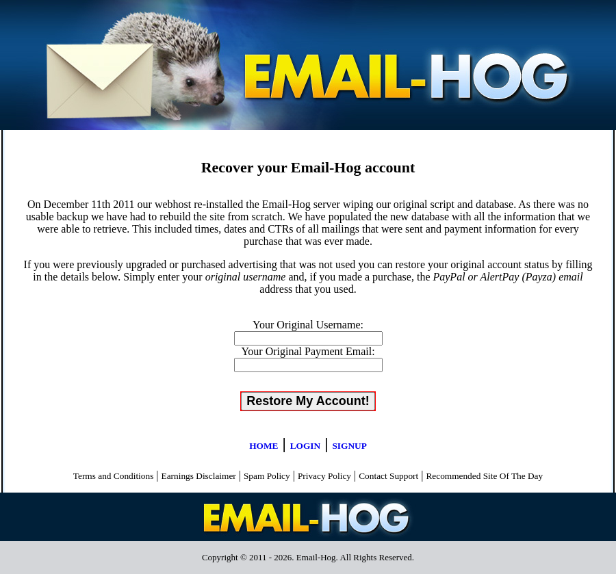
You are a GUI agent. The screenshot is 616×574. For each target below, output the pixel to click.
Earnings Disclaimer (199, 476)
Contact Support (388, 476)
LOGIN (305, 446)
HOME (263, 446)
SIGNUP (349, 446)
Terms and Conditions (113, 476)
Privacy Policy (324, 476)
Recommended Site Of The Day (484, 476)
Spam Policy (267, 476)
